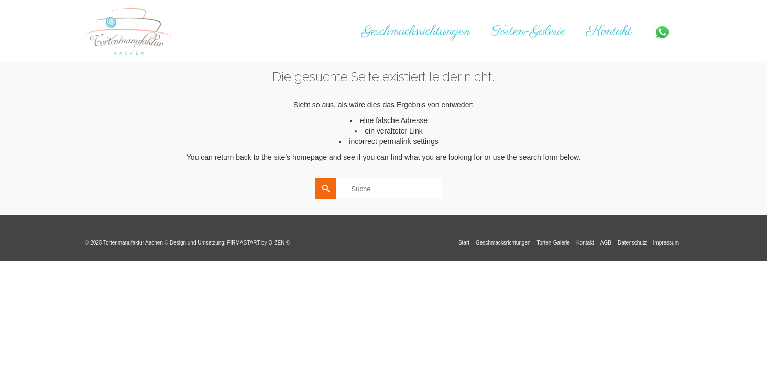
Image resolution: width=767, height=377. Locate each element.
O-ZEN (276, 243)
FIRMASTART (243, 243)
